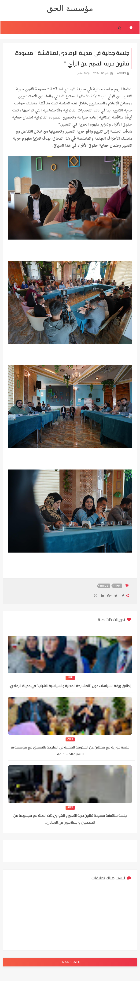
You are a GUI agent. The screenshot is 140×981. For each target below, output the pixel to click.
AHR (117, 586)
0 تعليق (83, 73)
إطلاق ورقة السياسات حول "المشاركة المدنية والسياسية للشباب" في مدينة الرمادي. (70, 685)
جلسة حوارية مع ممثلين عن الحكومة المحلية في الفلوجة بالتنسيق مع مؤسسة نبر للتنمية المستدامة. (70, 750)
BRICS (104, 586)
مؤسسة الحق (70, 8)
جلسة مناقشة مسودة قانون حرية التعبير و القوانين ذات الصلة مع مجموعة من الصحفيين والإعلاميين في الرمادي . (70, 819)
